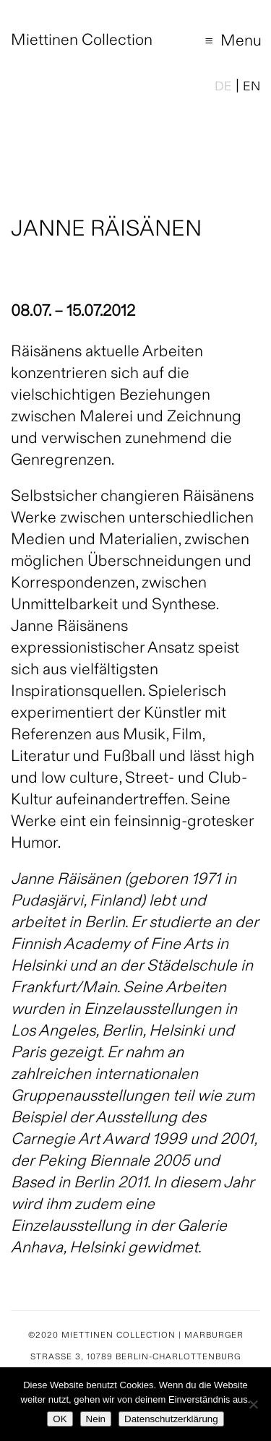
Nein (96, 1419)
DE (223, 87)
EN (251, 87)
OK (59, 1419)
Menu (224, 44)
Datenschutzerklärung (171, 1419)
